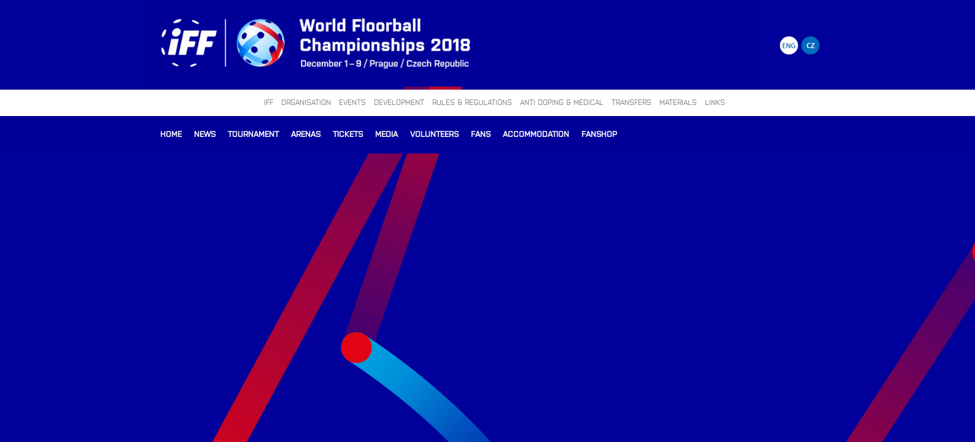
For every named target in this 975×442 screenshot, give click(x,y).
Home (171, 133)
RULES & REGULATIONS (472, 102)
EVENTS (352, 102)
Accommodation (536, 133)
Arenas (305, 133)
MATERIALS (678, 102)
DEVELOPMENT (399, 102)
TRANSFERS (631, 102)
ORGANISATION (306, 102)
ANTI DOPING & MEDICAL (562, 102)
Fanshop (599, 133)
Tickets (348, 133)
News (205, 133)
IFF (268, 102)
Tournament (253, 133)
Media (386, 133)
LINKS (715, 102)
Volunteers (434, 133)
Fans (481, 133)
